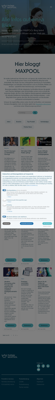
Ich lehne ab (6, 223)
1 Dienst (9, 196)
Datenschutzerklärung (31, 185)
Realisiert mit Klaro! (47, 226)
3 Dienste (9, 211)
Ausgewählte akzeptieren (26, 223)
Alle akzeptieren (47, 223)
